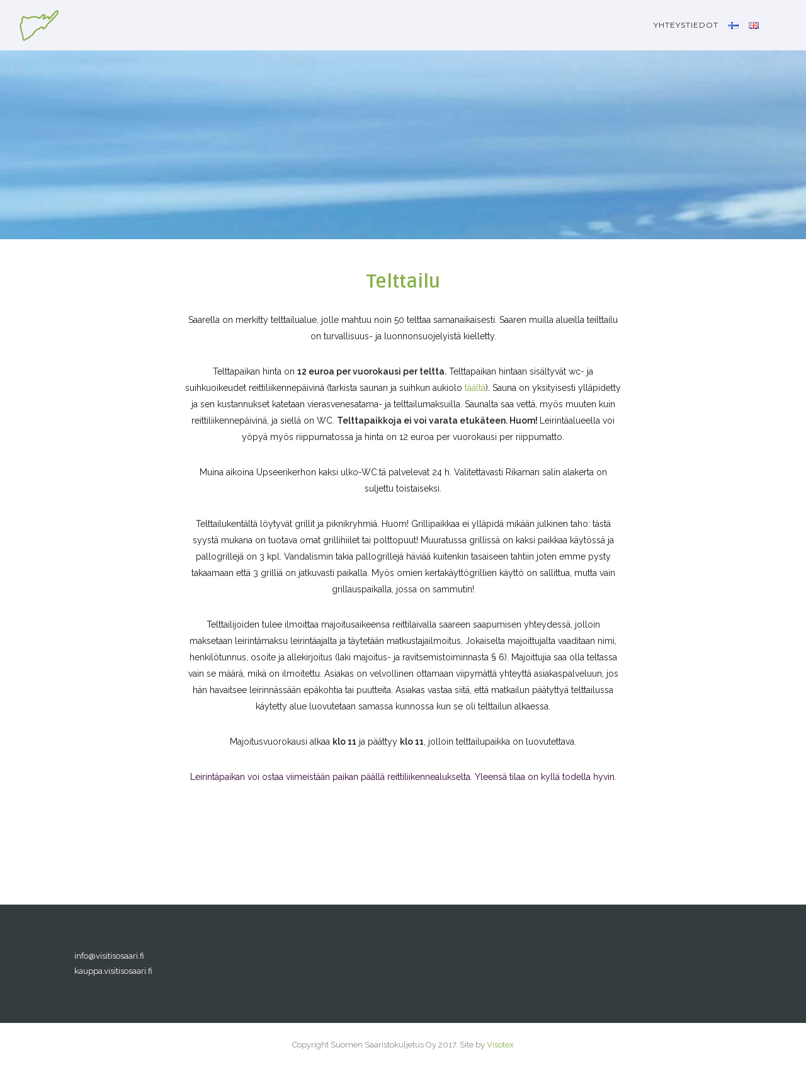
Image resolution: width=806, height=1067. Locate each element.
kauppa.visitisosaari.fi (113, 971)
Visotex (500, 1044)
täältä (475, 388)
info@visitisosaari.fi (109, 956)
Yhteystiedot (686, 25)
